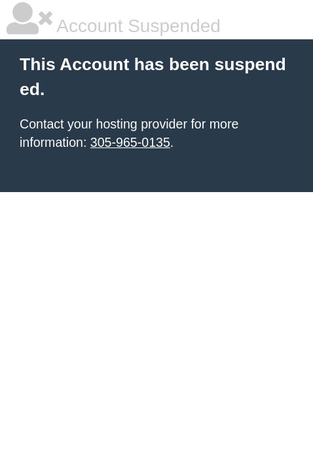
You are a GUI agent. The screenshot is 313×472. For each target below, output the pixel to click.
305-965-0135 (130, 142)
